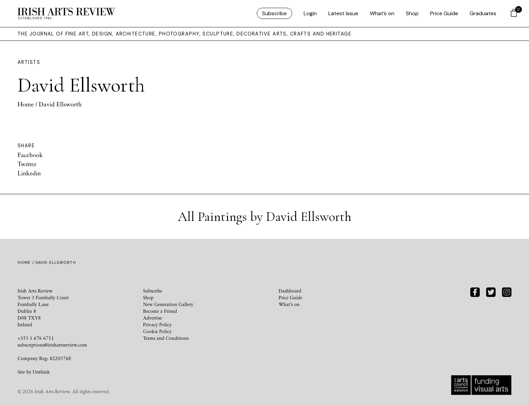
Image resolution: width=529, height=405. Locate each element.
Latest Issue (343, 13)
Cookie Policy (157, 331)
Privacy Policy (157, 324)
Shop (412, 13)
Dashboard (290, 291)
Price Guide (444, 13)
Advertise (152, 318)
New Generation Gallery (168, 304)
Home (26, 104)
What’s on (382, 13)
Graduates (483, 13)
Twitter (27, 164)
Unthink (41, 372)
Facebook (30, 154)
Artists (29, 62)
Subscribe (274, 13)
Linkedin (29, 173)
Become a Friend (160, 311)
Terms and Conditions (166, 338)
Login (310, 13)
